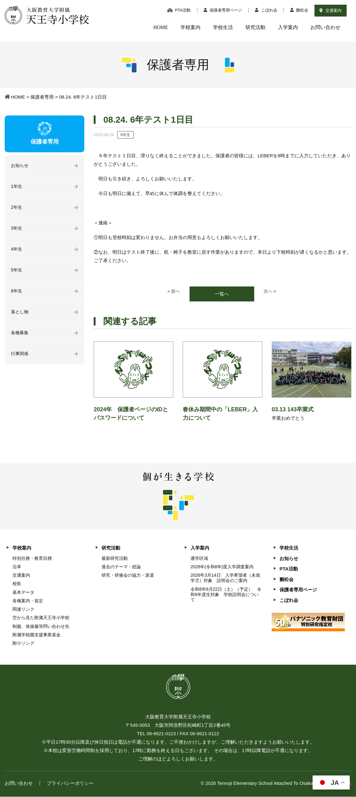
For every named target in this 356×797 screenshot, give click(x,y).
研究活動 (255, 27)
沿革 (16, 567)
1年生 (17, 187)
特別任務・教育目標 (32, 558)
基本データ (23, 592)
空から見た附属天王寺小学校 (40, 617)
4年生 (17, 250)
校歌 (16, 583)
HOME (160, 27)
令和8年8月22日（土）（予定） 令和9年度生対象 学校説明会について (225, 595)
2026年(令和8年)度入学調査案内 (222, 567)
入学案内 (288, 27)
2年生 (17, 208)
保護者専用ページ (223, 10)
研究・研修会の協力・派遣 (127, 575)
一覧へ (222, 294)
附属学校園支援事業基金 (36, 635)
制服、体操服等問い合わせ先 (40, 626)
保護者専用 (42, 97)
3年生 (17, 229)
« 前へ (173, 291)
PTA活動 (179, 10)
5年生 (17, 272)
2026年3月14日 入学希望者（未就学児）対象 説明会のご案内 (225, 578)
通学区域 (199, 558)
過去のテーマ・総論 (121, 567)
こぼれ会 (266, 10)
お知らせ (20, 166)
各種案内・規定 (27, 601)
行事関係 (20, 356)
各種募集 (20, 335)
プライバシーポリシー (70, 783)
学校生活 (223, 27)
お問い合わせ (325, 27)
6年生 (17, 293)
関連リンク (23, 609)
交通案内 (330, 10)
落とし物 (20, 314)
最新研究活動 (114, 558)
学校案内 (190, 27)
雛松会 (299, 10)
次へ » (270, 291)
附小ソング (23, 643)
